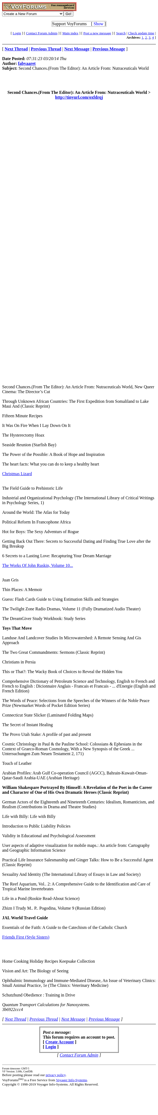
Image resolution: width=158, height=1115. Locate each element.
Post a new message (97, 33)
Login (17, 33)
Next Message (73, 1019)
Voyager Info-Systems (71, 1080)
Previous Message (104, 1019)
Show (98, 23)
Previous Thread (44, 1019)
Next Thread (15, 1019)
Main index (70, 33)
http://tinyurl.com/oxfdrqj (79, 97)
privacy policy (56, 1075)
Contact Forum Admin (42, 33)
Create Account (59, 1042)
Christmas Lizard (17, 473)
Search (120, 33)
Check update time (141, 33)
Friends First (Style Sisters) (25, 937)
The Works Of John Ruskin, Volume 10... (37, 565)
